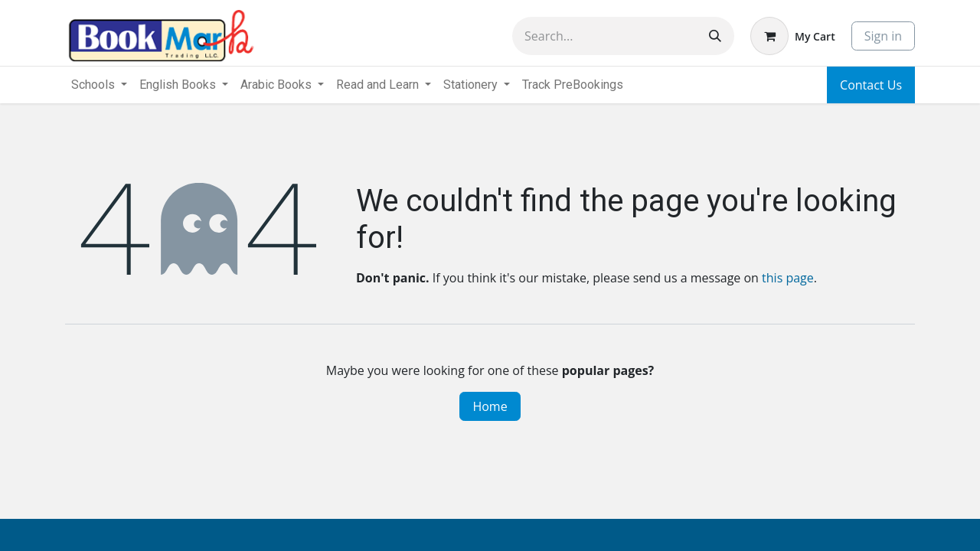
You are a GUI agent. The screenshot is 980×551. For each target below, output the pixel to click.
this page (788, 277)
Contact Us (871, 85)
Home (489, 406)
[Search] (715, 36)
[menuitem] (572, 85)
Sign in (883, 36)
